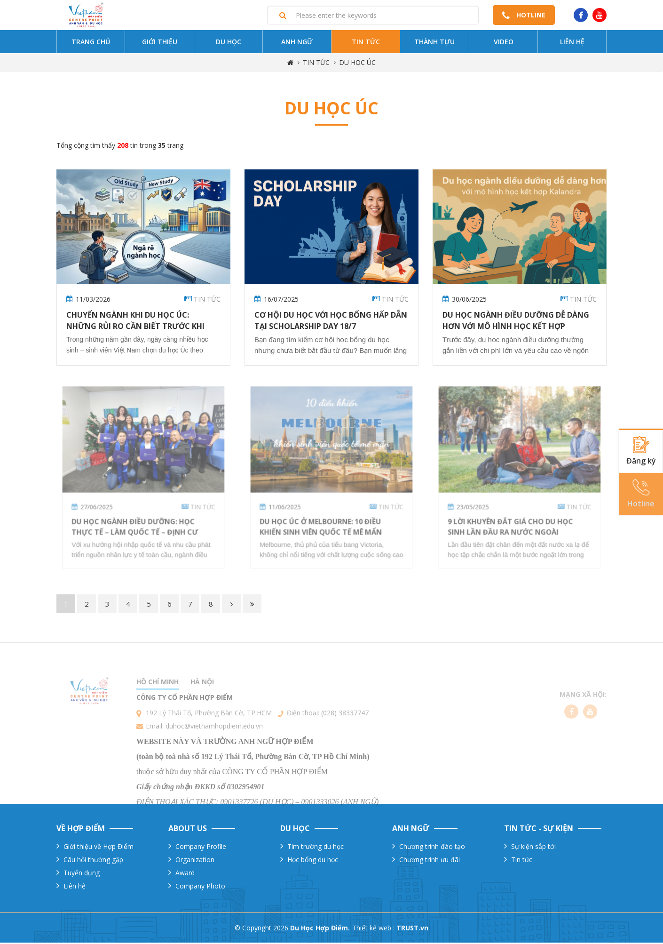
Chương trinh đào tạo (432, 847)
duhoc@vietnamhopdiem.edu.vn (214, 751)
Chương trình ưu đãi (429, 860)
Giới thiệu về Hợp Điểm (98, 847)
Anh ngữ (297, 43)
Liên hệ (572, 43)
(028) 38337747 (345, 738)
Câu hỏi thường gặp (93, 860)
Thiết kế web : (373, 929)
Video (503, 43)
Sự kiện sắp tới (533, 847)
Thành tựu (434, 43)
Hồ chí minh (157, 707)
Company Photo (200, 887)
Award (185, 874)
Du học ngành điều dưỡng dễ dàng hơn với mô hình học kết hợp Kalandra (515, 327)
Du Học (228, 43)
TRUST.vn (412, 929)
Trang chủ (90, 43)
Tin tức (366, 43)
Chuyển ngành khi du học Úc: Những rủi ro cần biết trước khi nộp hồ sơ (135, 327)
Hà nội (202, 707)
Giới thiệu (159, 43)
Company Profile (200, 847)
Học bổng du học (312, 860)
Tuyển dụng (81, 874)
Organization (194, 860)
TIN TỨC (316, 64)
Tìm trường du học (315, 847)
